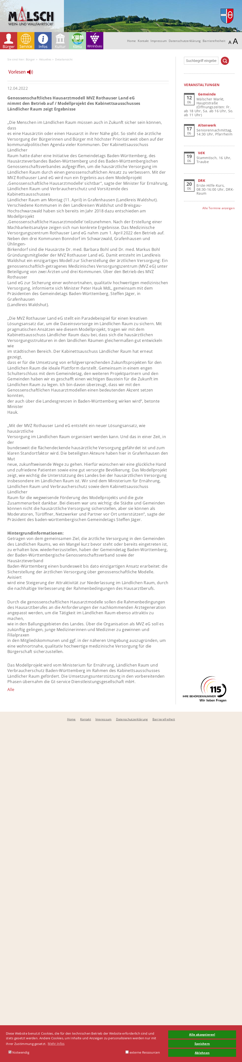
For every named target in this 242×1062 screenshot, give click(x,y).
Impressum (159, 41)
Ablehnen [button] (202, 1053)
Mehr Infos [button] (56, 1043)
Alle (10, 689)
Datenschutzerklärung (185, 41)
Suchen (225, 61)
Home (131, 41)
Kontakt (143, 41)
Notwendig (18, 1052)
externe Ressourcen (142, 1052)
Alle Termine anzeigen (218, 208)
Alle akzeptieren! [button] (202, 1034)
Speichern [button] (202, 1043)
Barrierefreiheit (214, 41)
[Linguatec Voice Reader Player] (23, 73)
